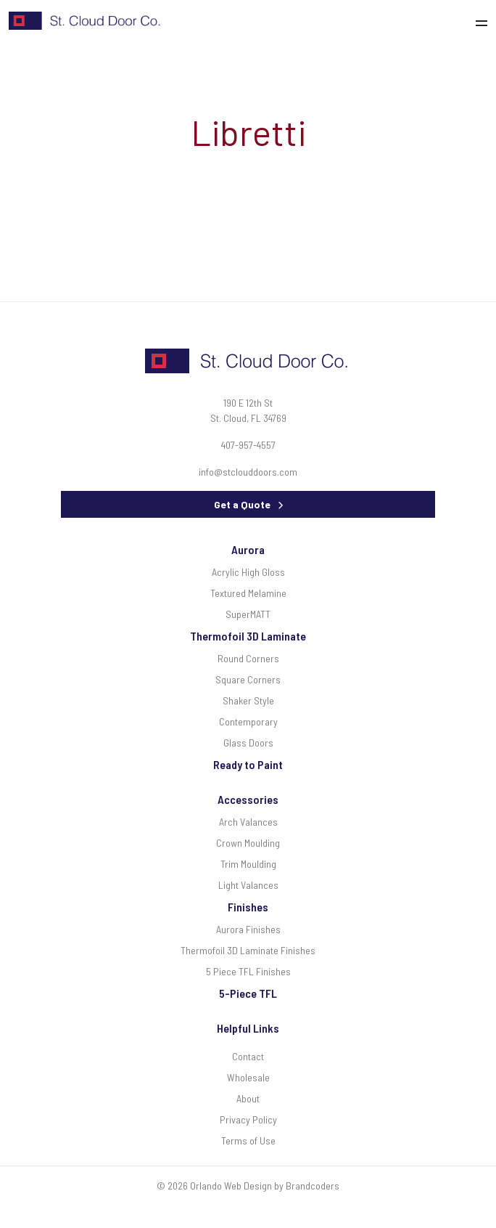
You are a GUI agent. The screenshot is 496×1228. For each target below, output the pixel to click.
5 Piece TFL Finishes (248, 971)
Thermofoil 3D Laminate (248, 636)
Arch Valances (248, 822)
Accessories (248, 799)
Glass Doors (248, 742)
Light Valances (248, 885)
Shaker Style (248, 700)
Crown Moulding (248, 843)
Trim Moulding (248, 864)
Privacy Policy (248, 1119)
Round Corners (248, 658)
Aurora (248, 549)
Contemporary (248, 721)
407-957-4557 (248, 445)
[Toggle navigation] (485, 21)
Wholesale (248, 1077)
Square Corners (248, 679)
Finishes (248, 907)
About (248, 1098)
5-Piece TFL (248, 993)
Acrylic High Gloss (248, 572)
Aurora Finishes (248, 929)
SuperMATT (248, 614)
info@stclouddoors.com (248, 471)
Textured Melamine (248, 593)
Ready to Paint (248, 764)
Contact (248, 1056)
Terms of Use (248, 1140)
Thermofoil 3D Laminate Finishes (248, 950)
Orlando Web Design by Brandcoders (264, 1185)
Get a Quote (242, 504)
